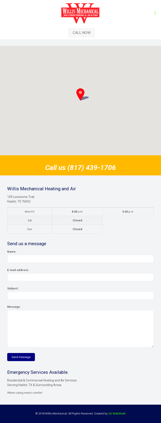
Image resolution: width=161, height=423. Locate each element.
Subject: (13, 288)
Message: (14, 306)
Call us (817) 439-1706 (80, 167)
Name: (11, 251)
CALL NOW (82, 32)
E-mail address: (18, 270)
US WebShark (117, 413)
